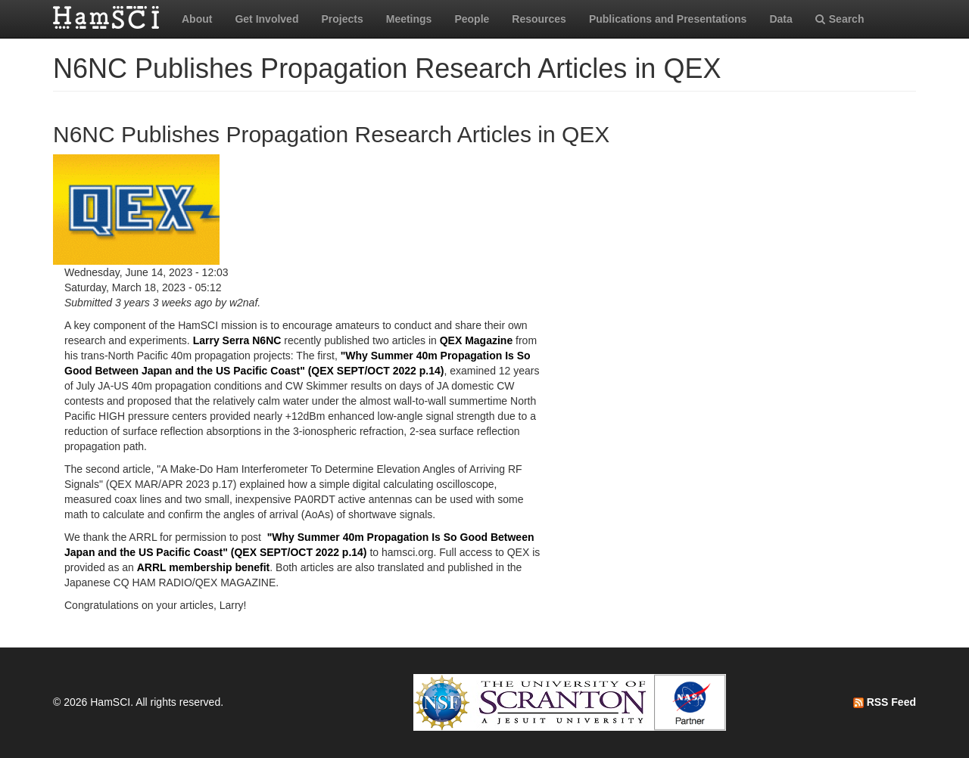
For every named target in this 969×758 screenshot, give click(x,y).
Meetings (409, 19)
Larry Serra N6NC (237, 340)
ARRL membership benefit (203, 567)
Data (780, 19)
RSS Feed (884, 702)
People (471, 19)
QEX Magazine (476, 340)
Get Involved (266, 19)
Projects (342, 19)
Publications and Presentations (668, 19)
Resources (539, 19)
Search (840, 19)
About (197, 19)
